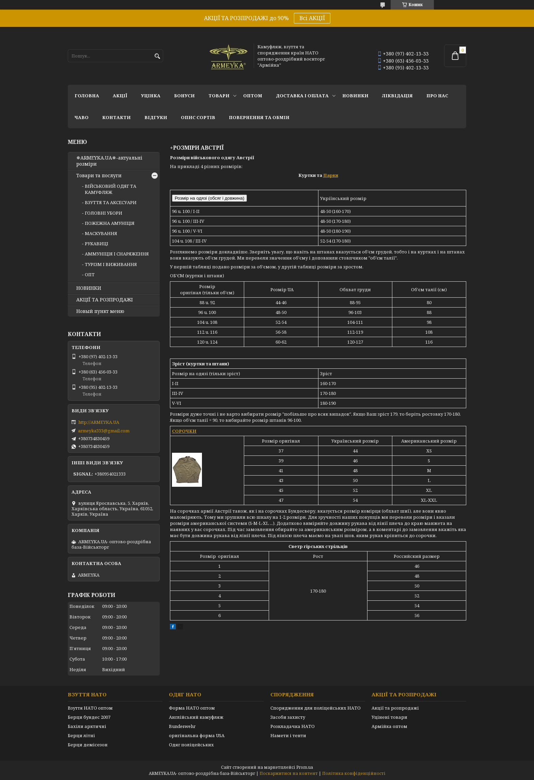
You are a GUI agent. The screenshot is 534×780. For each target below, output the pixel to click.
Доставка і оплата (302, 96)
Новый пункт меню (100, 311)
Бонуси (184, 96)
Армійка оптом (389, 726)
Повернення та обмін (259, 117)
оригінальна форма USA (196, 735)
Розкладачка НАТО (292, 726)
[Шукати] (157, 56)
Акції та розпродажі (395, 708)
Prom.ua (304, 767)
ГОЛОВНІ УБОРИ (103, 213)
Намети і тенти (288, 735)
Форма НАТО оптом (192, 708)
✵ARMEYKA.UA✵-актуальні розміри (109, 161)
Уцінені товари (389, 717)
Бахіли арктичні (87, 726)
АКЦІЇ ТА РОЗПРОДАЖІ (104, 300)
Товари (219, 96)
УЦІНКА (150, 96)
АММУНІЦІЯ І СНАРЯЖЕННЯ (117, 254)
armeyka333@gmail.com (103, 430)
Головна (87, 96)
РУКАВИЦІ (96, 243)
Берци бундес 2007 (89, 717)
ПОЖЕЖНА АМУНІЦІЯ (110, 223)
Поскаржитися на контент (289, 773)
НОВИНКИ (355, 96)
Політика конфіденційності (354, 773)
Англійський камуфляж (196, 717)
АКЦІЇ (120, 96)
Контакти (116, 117)
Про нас (437, 96)
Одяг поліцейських (191, 745)
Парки (330, 175)
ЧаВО (82, 117)
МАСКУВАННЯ (101, 233)
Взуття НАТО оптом (90, 708)
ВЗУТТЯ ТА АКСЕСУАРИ (111, 202)
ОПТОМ (252, 96)
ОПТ (90, 274)
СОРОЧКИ (184, 431)
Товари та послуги (99, 175)
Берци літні (81, 735)
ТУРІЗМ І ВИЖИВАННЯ (111, 264)
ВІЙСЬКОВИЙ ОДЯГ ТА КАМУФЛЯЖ (110, 189)
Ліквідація (397, 96)
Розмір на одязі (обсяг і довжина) (209, 198)
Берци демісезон (88, 745)
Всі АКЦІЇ (312, 18)
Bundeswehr (182, 726)
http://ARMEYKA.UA (98, 422)
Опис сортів (198, 117)
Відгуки (155, 117)
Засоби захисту (287, 717)
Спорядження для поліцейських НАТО (315, 708)
